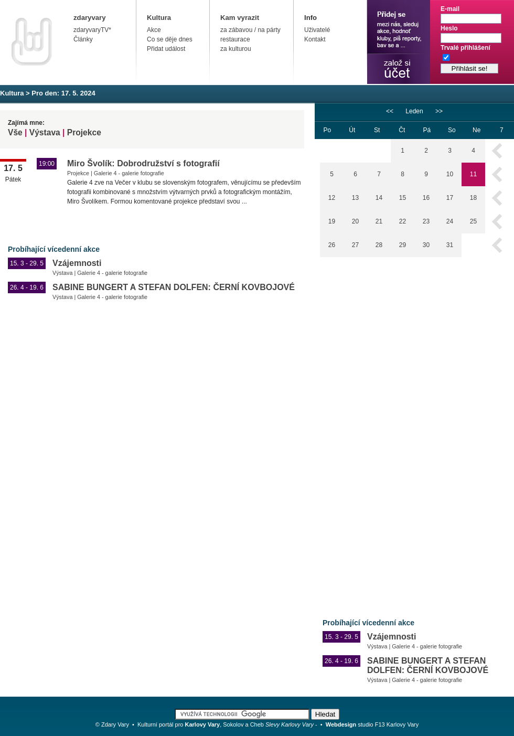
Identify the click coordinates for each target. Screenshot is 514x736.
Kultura (159, 18)
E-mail (450, 9)
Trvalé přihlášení (465, 47)
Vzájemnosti (76, 263)
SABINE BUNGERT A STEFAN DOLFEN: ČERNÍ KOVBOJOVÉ (173, 287)
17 (449, 197)
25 (473, 221)
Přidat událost (166, 48)
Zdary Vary (115, 724)
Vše (15, 132)
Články (83, 39)
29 (402, 245)
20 (355, 221)
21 (379, 221)
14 (379, 197)
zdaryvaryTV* (92, 30)
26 (331, 245)
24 (449, 221)
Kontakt (315, 39)
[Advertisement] (359, 430)
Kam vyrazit (239, 18)
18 (473, 197)
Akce (154, 30)
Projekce (84, 132)
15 (402, 197)
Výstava (44, 132)
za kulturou (235, 48)
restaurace (235, 39)
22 (402, 221)
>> (439, 111)
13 (355, 197)
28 (379, 245)
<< (389, 111)
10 (449, 174)
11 (473, 174)
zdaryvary (89, 18)
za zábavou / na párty (250, 30)
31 (449, 245)
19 (331, 221)
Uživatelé (317, 30)
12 (331, 197)
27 (355, 245)
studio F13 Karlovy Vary (372, 724)
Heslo (449, 28)
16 (426, 197)
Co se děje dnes (169, 39)
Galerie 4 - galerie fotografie (129, 173)
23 (426, 221)
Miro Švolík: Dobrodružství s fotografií (143, 163)
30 (426, 245)
